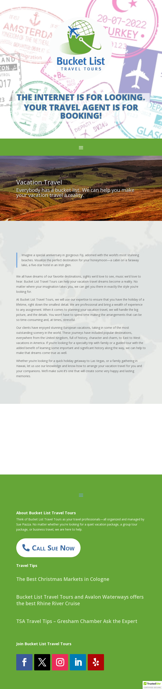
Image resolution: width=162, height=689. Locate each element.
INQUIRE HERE (81, 452)
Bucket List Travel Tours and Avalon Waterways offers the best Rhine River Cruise (80, 600)
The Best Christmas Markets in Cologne (62, 579)
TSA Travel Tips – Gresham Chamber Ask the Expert (76, 621)
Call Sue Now (53, 548)
